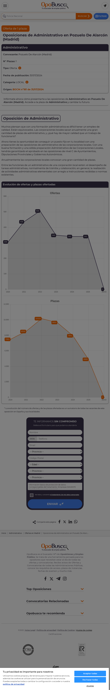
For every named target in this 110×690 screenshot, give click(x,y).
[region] (54, 679)
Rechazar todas (90, 680)
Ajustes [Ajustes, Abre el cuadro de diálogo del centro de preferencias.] (90, 686)
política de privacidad (13, 684)
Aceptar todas (90, 673)
